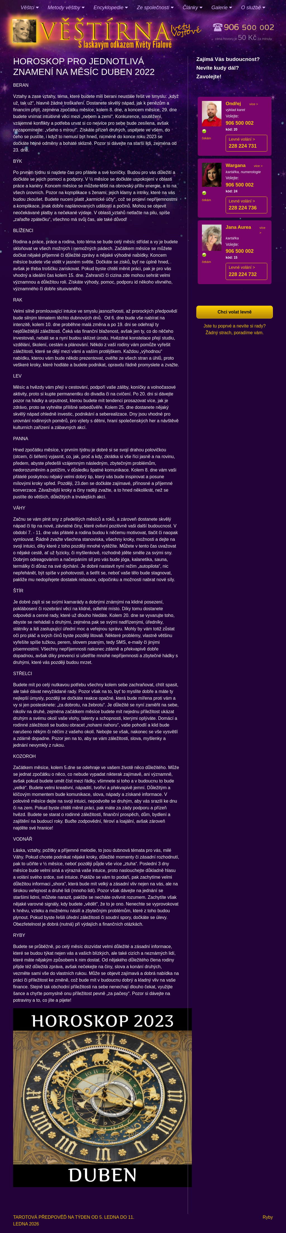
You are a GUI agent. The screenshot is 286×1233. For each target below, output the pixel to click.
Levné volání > (242, 139)
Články (192, 7)
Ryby (268, 1217)
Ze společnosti (155, 7)
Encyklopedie (111, 7)
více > (253, 104)
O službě (253, 7)
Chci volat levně (235, 312)
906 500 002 (240, 123)
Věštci (30, 7)
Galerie (221, 7)
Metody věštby (66, 7)
